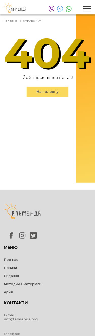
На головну (47, 91)
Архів (8, 292)
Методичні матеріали (22, 284)
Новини (10, 268)
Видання (11, 276)
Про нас (11, 260)
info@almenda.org (21, 319)
